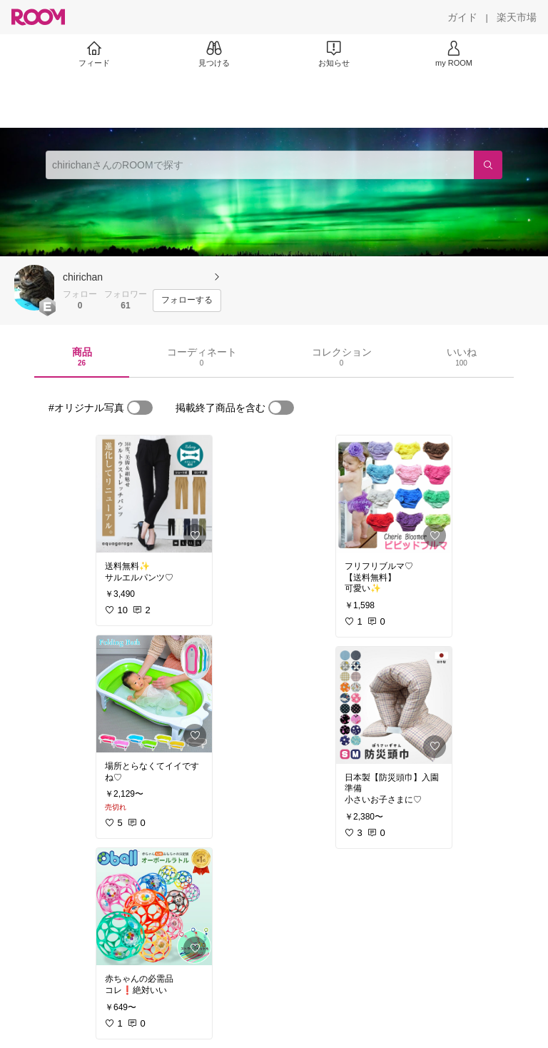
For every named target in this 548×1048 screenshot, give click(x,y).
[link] (154, 494)
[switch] (140, 407)
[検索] (488, 165)
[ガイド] (462, 17)
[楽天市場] (517, 17)
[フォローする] (187, 300)
